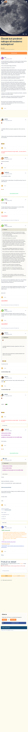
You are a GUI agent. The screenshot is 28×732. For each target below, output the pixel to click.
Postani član (13, 619)
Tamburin (6, 172)
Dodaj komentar (14, 53)
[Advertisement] (14, 18)
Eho (4, 48)
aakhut (6, 119)
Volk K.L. (6, 333)
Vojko (5, 458)
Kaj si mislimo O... (12, 49)
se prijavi (21, 563)
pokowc (6, 157)
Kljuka (5, 199)
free (5, 526)
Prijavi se (4, 619)
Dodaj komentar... (6, 570)
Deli (6, 576)
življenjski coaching (8, 509)
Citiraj (5, 108)
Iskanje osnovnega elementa (6, 487)
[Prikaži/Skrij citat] (3, 229)
